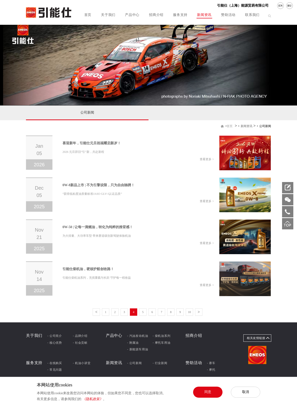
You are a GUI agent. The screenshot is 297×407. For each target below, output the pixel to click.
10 (189, 312)
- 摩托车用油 (162, 342)
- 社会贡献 (80, 342)
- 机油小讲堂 (82, 363)
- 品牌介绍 (80, 336)
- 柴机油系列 (162, 336)
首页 (87, 15)
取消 (245, 392)
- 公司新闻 (134, 363)
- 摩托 (211, 369)
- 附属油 (133, 342)
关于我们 (108, 15)
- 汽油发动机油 (137, 336)
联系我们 (252, 15)
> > (248, 126)
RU (289, 5)
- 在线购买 (54, 363)
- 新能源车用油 (137, 349)
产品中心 (132, 15)
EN (280, 5)
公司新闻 (87, 112)
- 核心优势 (54, 342)
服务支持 (180, 15)
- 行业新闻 (160, 363)
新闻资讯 (204, 15)
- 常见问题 (54, 369)
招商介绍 (156, 15)
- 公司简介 (54, 336)
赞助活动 (228, 15)
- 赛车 (211, 363)
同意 (207, 392)
